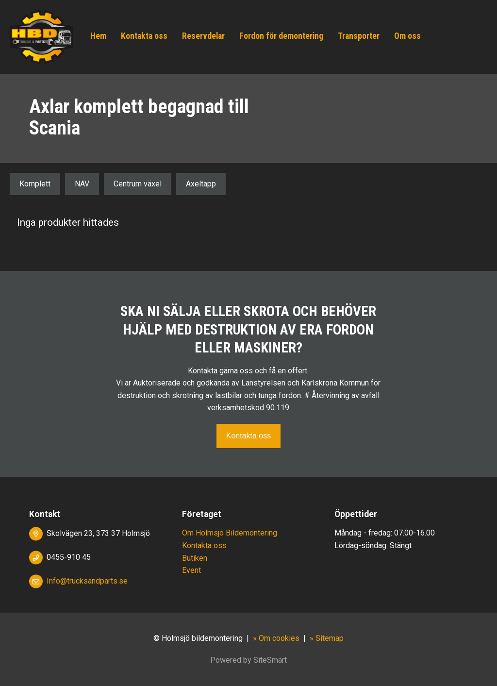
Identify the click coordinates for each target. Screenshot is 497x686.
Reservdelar (203, 36)
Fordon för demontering (281, 36)
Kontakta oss (144, 36)
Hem (98, 36)
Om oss (407, 36)
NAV (82, 183)
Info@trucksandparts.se (87, 581)
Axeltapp (201, 183)
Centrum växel (138, 183)
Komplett (34, 183)
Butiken (194, 558)
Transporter (359, 36)
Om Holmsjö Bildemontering (229, 532)
